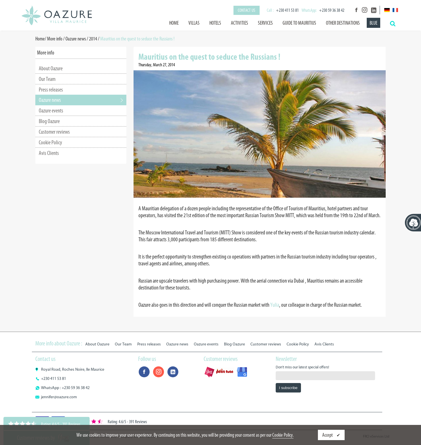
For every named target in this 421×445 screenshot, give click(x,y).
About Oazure (51, 68)
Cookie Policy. (282, 435)
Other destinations (343, 23)
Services (265, 23)
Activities (239, 23)
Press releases (51, 89)
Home (174, 23)
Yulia (274, 304)
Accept (328, 435)
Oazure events (51, 110)
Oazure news (75, 39)
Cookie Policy (50, 142)
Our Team (47, 79)
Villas (194, 23)
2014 (93, 39)
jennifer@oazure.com (59, 397)
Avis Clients (49, 153)
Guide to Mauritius (299, 23)
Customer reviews (54, 132)
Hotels (215, 23)
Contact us (246, 10)
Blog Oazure (49, 121)
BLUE (373, 23)
